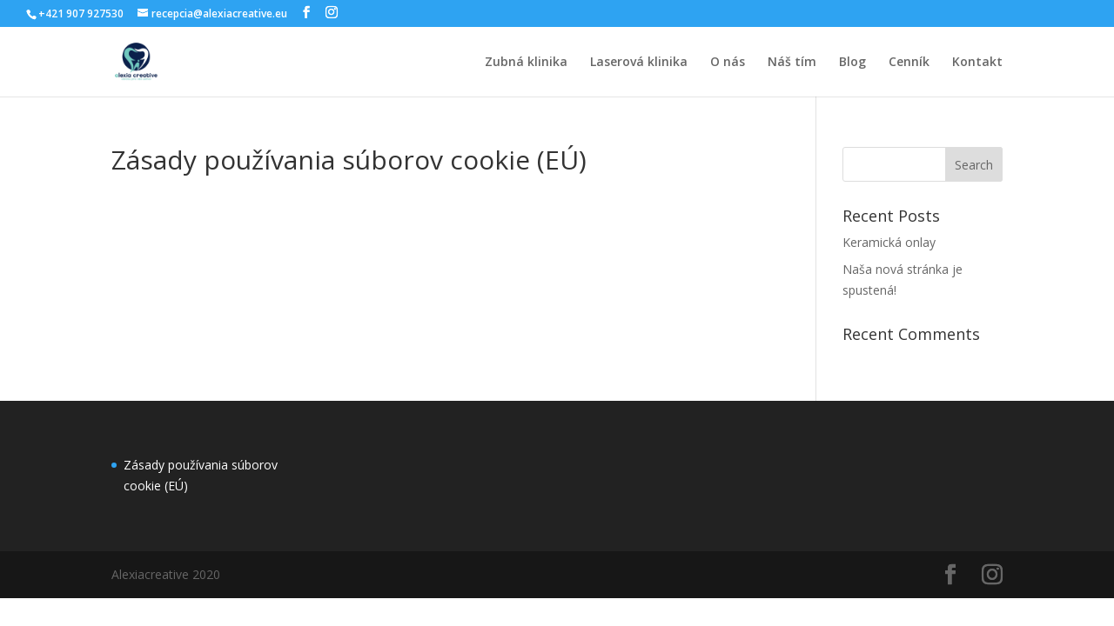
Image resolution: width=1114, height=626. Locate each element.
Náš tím (792, 63)
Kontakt (977, 63)
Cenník (909, 63)
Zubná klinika (526, 63)
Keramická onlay (889, 242)
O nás (727, 63)
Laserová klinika (639, 63)
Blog (852, 63)
